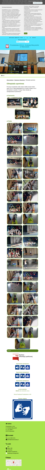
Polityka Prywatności (11, 451)
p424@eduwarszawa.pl (12, 439)
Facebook (9, 449)
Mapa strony (17, 37)
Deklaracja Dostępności (12, 453)
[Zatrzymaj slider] (22, 72)
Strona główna (11, 37)
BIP (7, 446)
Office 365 (9, 448)
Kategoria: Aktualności (19, 80)
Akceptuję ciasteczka (38, 2)
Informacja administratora (22, 39)
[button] (1, 61)
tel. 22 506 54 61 (10, 438)
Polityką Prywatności (32, 0)
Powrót (9, 350)
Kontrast (34, 37)
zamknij (26, 33)
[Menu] (22, 75)
